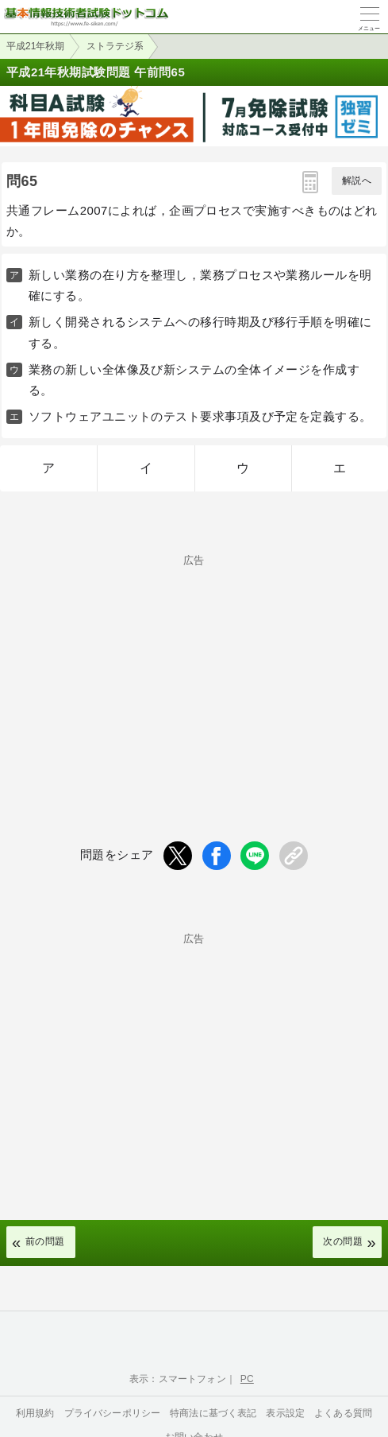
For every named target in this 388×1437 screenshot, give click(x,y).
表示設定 (285, 1413)
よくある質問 (343, 1413)
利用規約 (35, 1413)
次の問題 (343, 1241)
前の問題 (45, 1241)
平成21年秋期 (35, 46)
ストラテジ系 (115, 46)
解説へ (356, 180)
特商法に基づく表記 (213, 1413)
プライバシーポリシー (112, 1413)
